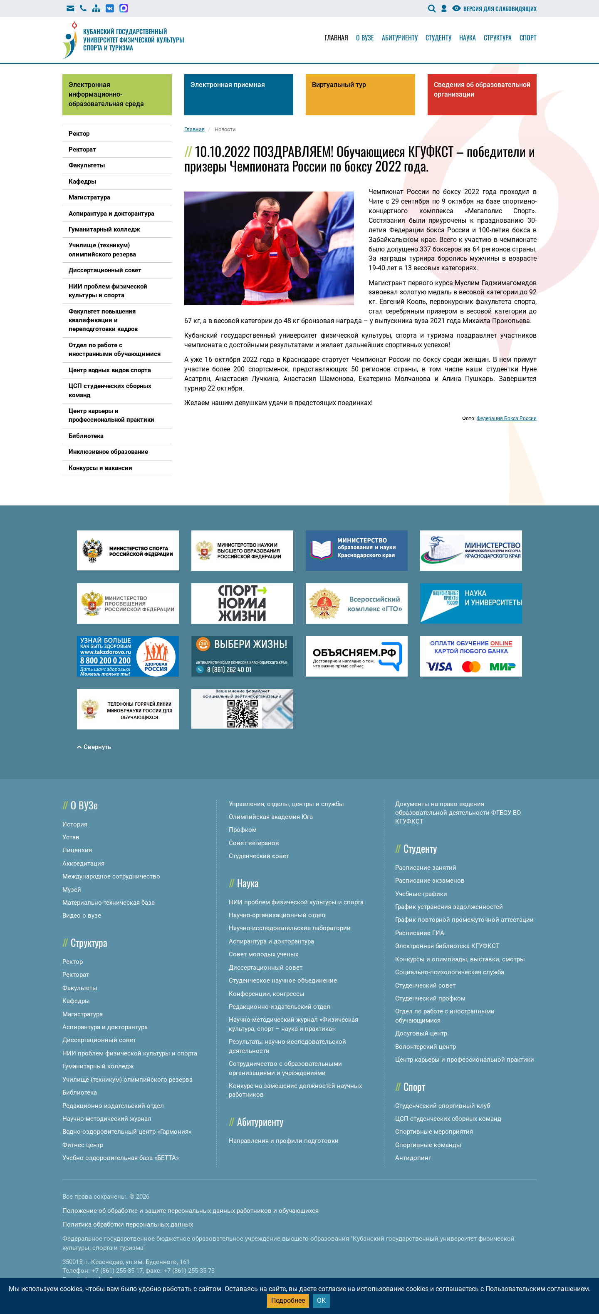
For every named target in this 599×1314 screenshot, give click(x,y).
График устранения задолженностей (449, 907)
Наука (467, 37)
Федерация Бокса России (507, 418)
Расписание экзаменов (430, 880)
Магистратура (82, 1014)
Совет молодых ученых (263, 954)
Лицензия (77, 850)
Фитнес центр (82, 1145)
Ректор (72, 962)
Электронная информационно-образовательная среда (106, 94)
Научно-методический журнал (106, 1118)
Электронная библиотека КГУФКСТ (447, 946)
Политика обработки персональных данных (127, 1224)
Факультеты (79, 988)
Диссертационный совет (99, 1040)
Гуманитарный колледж (98, 1066)
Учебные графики (421, 894)
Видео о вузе (81, 915)
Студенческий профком (430, 998)
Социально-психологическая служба (449, 972)
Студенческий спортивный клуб (442, 1106)
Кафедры (76, 1001)
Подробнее (288, 1300)
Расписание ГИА (419, 933)
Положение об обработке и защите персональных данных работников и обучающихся (190, 1210)
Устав (70, 837)
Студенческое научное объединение (283, 980)
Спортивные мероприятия (434, 1131)
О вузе (365, 37)
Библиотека (79, 1092)
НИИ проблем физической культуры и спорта (129, 1053)
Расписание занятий (425, 867)
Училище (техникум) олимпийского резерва (127, 1079)
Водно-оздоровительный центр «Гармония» (126, 1131)
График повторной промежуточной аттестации (464, 919)
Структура (498, 37)
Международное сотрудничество (111, 876)
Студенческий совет (259, 856)
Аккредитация (83, 863)
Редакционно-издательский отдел (113, 1106)
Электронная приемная (228, 85)
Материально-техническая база (108, 902)
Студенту (438, 37)
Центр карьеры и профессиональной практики (464, 1059)
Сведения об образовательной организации (482, 89)
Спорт (528, 37)
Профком (243, 830)
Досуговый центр (421, 1033)
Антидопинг (413, 1158)
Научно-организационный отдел (277, 915)
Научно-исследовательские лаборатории (290, 928)
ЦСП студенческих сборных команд (448, 1118)
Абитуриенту (400, 37)
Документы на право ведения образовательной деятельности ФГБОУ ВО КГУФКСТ (458, 813)
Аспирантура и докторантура (105, 1027)
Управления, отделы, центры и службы (286, 804)
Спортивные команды (428, 1145)
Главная (336, 37)
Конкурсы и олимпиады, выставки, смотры (460, 959)
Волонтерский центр (425, 1046)
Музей (71, 889)
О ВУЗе (84, 804)
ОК (321, 1300)
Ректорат (75, 974)
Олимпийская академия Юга (271, 817)
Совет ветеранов (254, 843)
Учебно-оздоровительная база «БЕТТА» (120, 1158)
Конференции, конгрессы (266, 994)
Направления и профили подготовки (284, 1141)
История (74, 824)
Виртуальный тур (339, 85)
